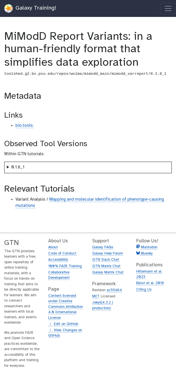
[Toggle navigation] (168, 8)
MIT (96, 296)
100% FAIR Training (65, 266)
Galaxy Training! (30, 8)
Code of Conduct (62, 253)
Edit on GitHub (63, 324)
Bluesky (146, 253)
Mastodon (149, 247)
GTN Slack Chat (105, 260)
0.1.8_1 (18, 167)
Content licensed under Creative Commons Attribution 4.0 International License (65, 307)
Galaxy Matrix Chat (108, 272)
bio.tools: (25, 125)
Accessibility (58, 260)
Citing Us (143, 289)
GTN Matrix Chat (106, 266)
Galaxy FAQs (102, 247)
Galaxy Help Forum (107, 253)
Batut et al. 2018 (150, 283)
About (53, 247)
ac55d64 (114, 290)
